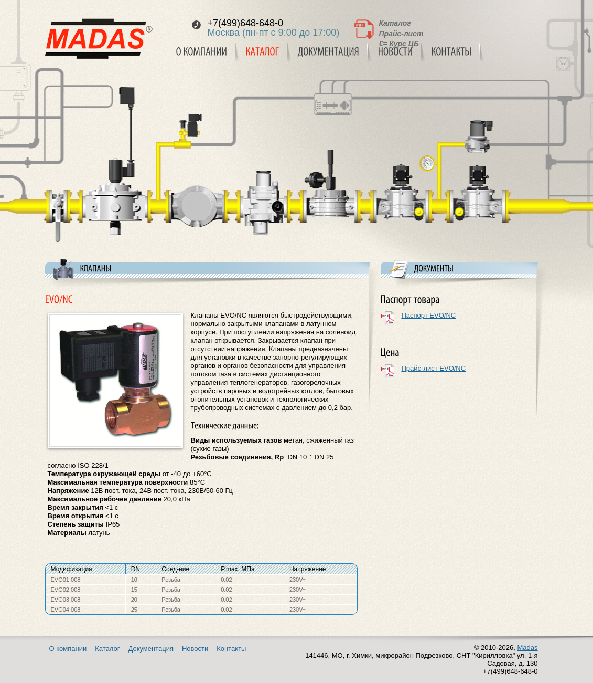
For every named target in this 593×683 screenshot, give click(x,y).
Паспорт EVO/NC (429, 315)
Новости (195, 649)
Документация (151, 649)
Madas (527, 648)
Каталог (395, 23)
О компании (68, 649)
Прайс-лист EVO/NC (434, 368)
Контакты (231, 649)
